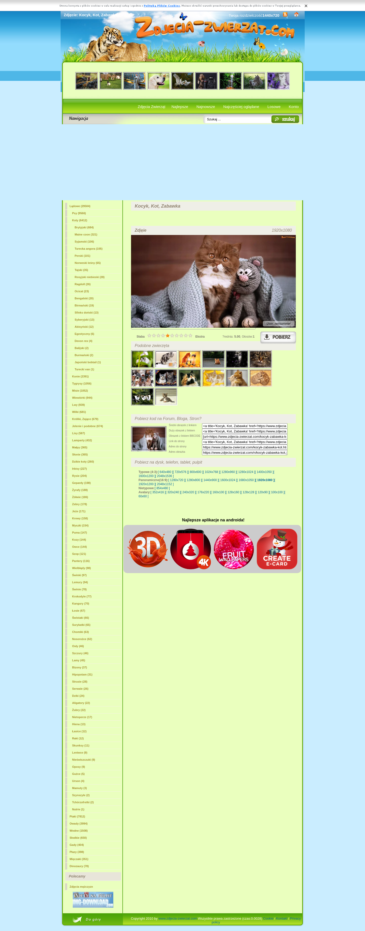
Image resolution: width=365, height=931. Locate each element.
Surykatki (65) (81, 624)
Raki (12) (78, 738)
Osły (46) (78, 646)
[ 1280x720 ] (176, 480)
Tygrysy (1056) (82, 383)
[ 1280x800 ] (193, 480)
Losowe (274, 106)
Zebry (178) (79, 504)
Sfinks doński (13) (87, 312)
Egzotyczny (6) (84, 333)
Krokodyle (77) (82, 596)
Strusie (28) (79, 681)
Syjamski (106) (84, 241)
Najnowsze (205, 106)
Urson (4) (78, 780)
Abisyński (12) (84, 326)
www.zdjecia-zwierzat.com (177, 918)
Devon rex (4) (84, 340)
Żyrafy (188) (80, 489)
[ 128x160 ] (233, 492)
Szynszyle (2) (81, 795)
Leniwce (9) (79, 752)
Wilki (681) (79, 411)
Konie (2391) (80, 376)
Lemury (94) (80, 582)
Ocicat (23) (82, 291)
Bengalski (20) (84, 298)
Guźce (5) (78, 773)
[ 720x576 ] (180, 472)
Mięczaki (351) (79, 859)
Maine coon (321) (86, 234)
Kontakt (281, 918)
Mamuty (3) (79, 788)
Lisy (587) (78, 433)
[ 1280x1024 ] (245, 472)
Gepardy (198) (81, 482)
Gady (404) (77, 844)
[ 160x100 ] (218, 492)
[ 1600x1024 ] (227, 480)
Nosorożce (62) (82, 639)
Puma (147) (79, 532)
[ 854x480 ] (162, 488)
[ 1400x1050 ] (264, 472)
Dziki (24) (78, 695)
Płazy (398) (77, 851)
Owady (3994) (79, 823)
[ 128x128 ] (248, 492)
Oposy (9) (78, 766)
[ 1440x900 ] (210, 480)
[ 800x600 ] (195, 472)
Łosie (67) (78, 610)
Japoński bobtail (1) (88, 362)
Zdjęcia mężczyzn (81, 886)
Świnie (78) (79, 589)
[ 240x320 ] (188, 492)
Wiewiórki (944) (82, 397)
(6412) (79, 220)
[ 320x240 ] (173, 492)
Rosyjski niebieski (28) (90, 277)
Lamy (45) (78, 660)
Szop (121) (79, 553)
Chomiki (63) (80, 631)
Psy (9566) (79, 213)
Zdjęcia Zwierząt (151, 106)
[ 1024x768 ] (211, 472)
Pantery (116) (81, 560)
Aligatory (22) (81, 702)
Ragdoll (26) (83, 284)
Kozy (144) (79, 539)
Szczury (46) (80, 653)
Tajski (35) (81, 269)
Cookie (268, 918)
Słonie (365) (80, 454)
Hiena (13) (79, 724)
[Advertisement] (183, 162)
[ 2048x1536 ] (164, 476)
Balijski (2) (82, 348)
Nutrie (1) (78, 809)
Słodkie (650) (78, 837)
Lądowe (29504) (80, 206)
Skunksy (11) (80, 745)
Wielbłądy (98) (81, 568)
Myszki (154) (80, 525)
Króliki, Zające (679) (85, 419)
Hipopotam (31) (82, 674)
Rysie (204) (79, 475)
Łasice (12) (79, 731)
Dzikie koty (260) (83, 461)
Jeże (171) (79, 511)
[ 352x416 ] (158, 492)
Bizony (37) (79, 667)
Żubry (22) (79, 709)
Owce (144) (79, 546)
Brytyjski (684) (84, 227)
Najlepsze (180, 106)
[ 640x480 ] (165, 472)
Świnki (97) (79, 575)
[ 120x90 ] (262, 492)
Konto (294, 106)
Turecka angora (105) (89, 248)
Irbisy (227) (79, 468)
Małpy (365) (79, 447)
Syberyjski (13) (85, 319)
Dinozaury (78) (79, 866)
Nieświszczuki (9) (83, 759)
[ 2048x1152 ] (164, 484)
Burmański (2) (84, 355)
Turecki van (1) (84, 369)
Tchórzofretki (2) (83, 802)
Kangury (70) (80, 603)
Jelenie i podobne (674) (87, 426)
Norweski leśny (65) (88, 262)
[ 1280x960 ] (228, 472)
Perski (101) (82, 255)
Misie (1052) (80, 390)
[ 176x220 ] (203, 492)
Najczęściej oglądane (241, 106)
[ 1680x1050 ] (246, 480)
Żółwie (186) (80, 497)
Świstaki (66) (80, 617)
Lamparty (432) (82, 440)
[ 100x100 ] (276, 492)
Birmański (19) (84, 305)
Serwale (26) (80, 688)
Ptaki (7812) (77, 816)
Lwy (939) (78, 404)
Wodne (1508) (79, 830)
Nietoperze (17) (82, 717)
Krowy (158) (80, 518)
